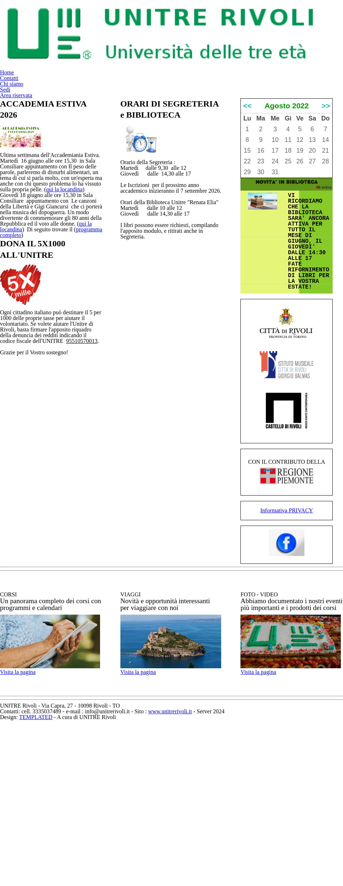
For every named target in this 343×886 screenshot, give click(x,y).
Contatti (187, 19)
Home (148, 19)
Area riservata (314, 19)
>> (326, 175)
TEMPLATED (152, 876)
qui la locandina (46, 248)
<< (247, 175)
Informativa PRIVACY (287, 634)
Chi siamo (230, 19)
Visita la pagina (29, 817)
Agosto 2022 (287, 175)
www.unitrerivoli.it (230, 869)
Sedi (268, 19)
